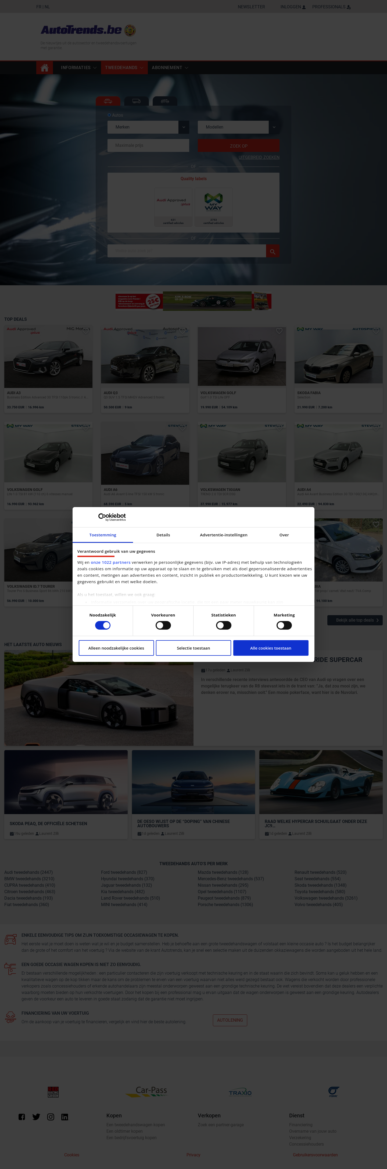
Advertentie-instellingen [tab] (224, 534)
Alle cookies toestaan (270, 648)
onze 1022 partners (111, 562)
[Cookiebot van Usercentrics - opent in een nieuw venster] (102, 517)
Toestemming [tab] (102, 534)
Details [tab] (163, 534)
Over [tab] (284, 534)
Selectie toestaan (193, 648)
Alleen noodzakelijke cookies (116, 648)
